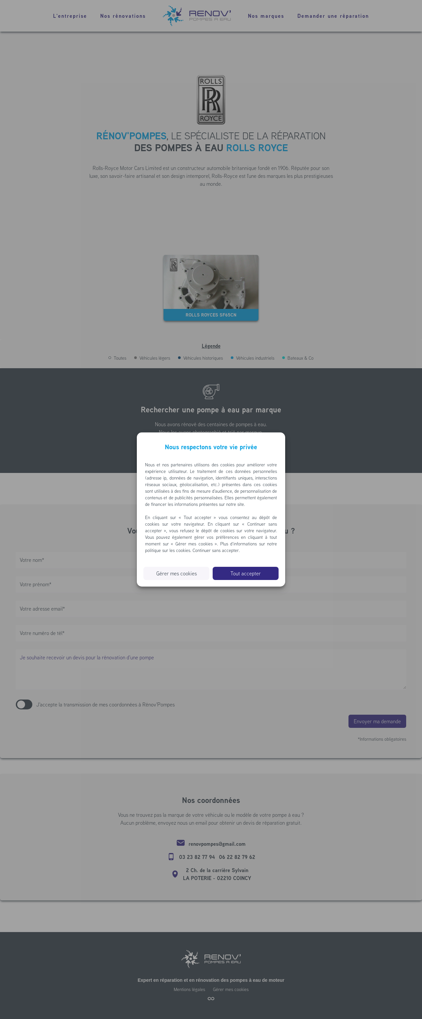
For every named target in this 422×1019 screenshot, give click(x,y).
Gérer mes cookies (176, 573)
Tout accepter (245, 573)
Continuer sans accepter (216, 550)
